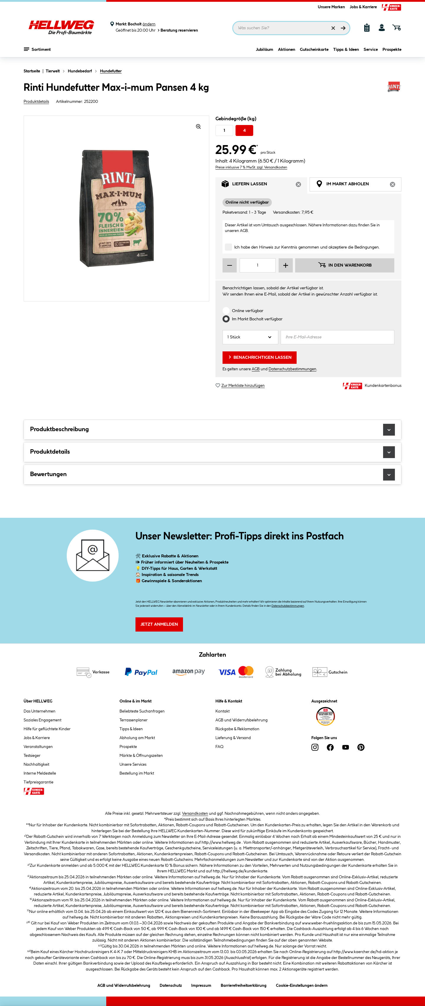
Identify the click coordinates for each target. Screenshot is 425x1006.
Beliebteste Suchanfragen (142, 711)
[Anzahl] (250, 337)
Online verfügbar (247, 311)
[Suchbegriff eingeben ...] (291, 28)
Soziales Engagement (42, 720)
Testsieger (32, 755)
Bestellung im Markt (137, 773)
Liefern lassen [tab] (264, 185)
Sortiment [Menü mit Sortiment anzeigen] (37, 51)
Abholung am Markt (137, 738)
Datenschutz (171, 984)
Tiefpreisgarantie (38, 782)
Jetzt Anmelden (159, 624)
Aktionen (286, 52)
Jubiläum (264, 52)
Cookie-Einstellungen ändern (302, 984)
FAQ (219, 747)
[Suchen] (343, 28)
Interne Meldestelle (40, 773)
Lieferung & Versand (233, 738)
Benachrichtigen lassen (260, 357)
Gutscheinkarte (314, 52)
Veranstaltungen (38, 747)
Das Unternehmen (39, 711)
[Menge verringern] (230, 265)
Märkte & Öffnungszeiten (141, 755)
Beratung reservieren (177, 30)
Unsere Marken (331, 7)
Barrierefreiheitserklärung (244, 984)
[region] (116, 208)
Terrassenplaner (134, 720)
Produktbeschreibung (212, 430)
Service (371, 52)
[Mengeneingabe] (258, 265)
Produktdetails (36, 101)
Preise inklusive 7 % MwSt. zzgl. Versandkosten (251, 167)
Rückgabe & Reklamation (237, 729)
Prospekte (391, 52)
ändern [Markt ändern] (149, 24)
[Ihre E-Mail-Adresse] (337, 337)
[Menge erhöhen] (286, 265)
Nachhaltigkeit (36, 764)
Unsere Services (133, 764)
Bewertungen (212, 475)
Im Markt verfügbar (257, 319)
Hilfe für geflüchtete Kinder (47, 729)
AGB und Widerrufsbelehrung (241, 720)
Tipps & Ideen (346, 52)
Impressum (201, 984)
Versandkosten (195, 813)
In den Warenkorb (345, 265)
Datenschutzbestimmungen (292, 369)
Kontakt (222, 711)
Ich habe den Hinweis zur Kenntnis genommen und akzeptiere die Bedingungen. (307, 247)
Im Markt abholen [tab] (358, 185)
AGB (244, 231)
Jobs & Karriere (363, 7)
